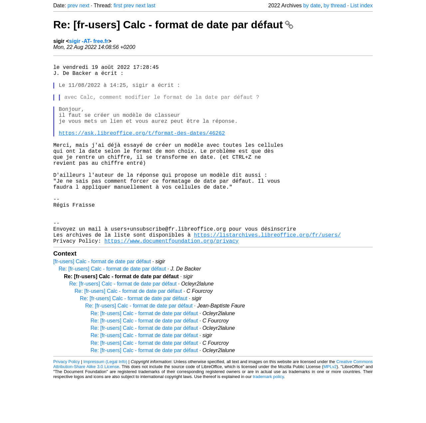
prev (73, 5)
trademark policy (268, 417)
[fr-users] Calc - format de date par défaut (102, 303)
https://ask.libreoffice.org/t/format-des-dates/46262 (142, 150)
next (84, 5)
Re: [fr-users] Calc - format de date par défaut (173, 25)
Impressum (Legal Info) (105, 402)
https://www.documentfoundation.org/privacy (172, 282)
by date (311, 5)
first (117, 5)
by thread (334, 5)
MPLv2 (330, 407)
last (151, 5)
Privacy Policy (66, 402)
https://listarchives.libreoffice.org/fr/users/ (267, 274)
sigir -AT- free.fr (88, 41)
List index (361, 5)
